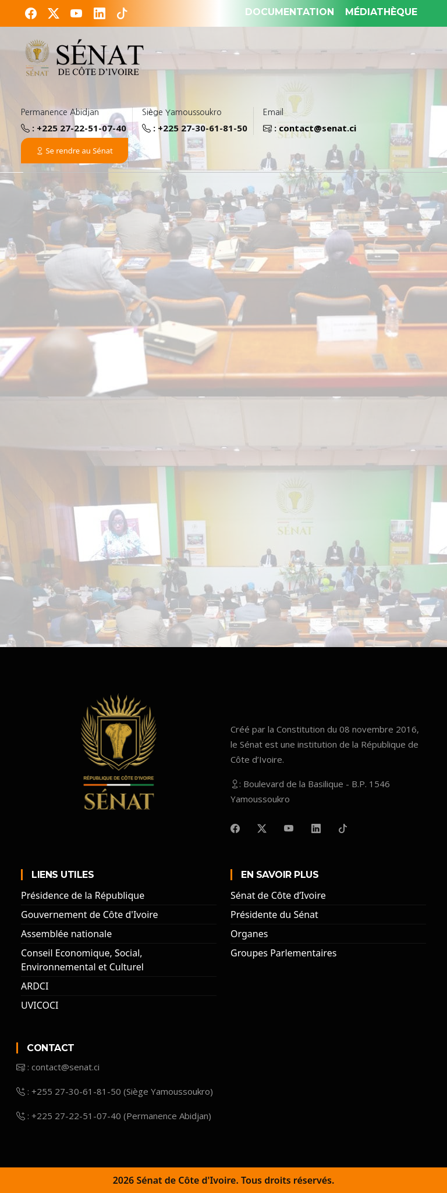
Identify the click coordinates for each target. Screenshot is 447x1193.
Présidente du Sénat (274, 914)
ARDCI (34, 986)
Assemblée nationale (66, 933)
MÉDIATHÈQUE (381, 11)
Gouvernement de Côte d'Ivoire (89, 914)
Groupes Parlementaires (283, 952)
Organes (249, 933)
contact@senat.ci (317, 128)
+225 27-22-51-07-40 (81, 128)
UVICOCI (40, 1005)
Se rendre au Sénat (74, 150)
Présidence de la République (82, 895)
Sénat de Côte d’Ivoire (278, 895)
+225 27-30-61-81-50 (202, 128)
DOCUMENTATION (289, 11)
